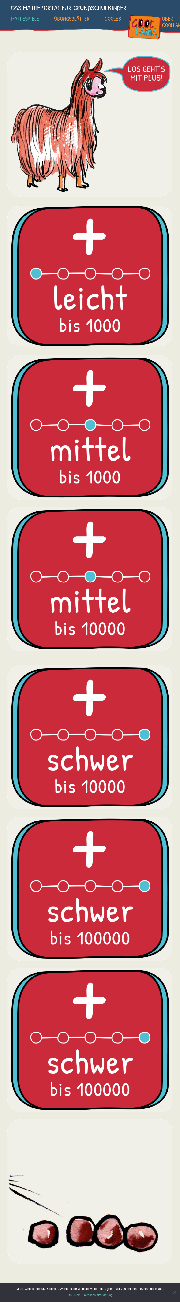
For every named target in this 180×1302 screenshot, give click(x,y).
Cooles (113, 18)
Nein (77, 1295)
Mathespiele (25, 18)
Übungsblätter (72, 18)
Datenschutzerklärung (97, 1295)
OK (70, 1295)
